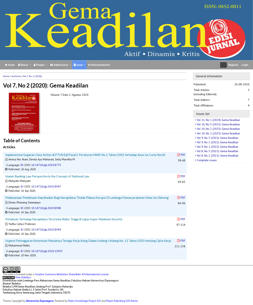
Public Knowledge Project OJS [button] (84, 300)
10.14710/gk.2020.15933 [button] (47, 251)
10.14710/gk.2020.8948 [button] (46, 208)
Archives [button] (16, 76)
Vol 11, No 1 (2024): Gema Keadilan (218, 120)
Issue (78, 65)
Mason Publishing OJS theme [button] (122, 300)
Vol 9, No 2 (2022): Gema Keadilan (217, 142)
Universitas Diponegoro (40, 300)
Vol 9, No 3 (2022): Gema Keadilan (217, 138)
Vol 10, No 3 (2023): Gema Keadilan (218, 124)
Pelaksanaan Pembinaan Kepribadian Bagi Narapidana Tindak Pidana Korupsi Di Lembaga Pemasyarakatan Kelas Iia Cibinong (87, 197)
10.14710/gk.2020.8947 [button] (46, 186)
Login (245, 65)
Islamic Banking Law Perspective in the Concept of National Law (47, 176)
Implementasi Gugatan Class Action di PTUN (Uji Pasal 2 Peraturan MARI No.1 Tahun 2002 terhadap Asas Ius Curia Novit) (85, 155)
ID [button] (22, 165)
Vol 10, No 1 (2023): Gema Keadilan (218, 133)
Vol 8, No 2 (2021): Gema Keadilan (217, 155)
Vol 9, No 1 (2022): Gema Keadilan (217, 146)
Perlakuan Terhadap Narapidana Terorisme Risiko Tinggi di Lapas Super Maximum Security (63, 219)
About (23, 65)
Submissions (59, 65)
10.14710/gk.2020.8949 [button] (46, 229)
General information (209, 76)
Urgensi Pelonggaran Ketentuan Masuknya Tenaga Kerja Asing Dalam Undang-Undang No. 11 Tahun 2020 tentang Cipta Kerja (88, 240)
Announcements (99, 65)
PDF (181, 155)
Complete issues (206, 160)
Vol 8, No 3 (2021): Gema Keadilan (217, 151)
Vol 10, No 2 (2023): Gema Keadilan (218, 129)
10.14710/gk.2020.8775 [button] (46, 165)
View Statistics (23, 277)
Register (233, 65)
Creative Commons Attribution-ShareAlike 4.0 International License (72, 274)
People (39, 65)
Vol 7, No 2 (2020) (32, 76)
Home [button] (6, 76)
